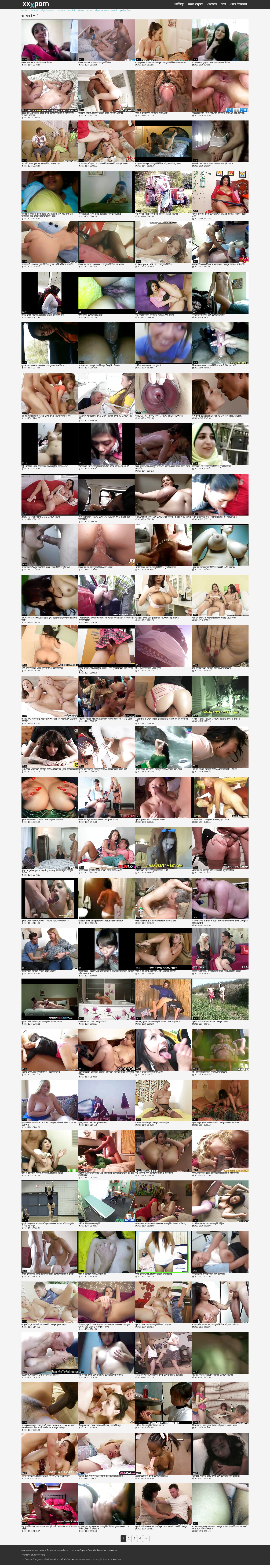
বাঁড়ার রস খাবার (102, 11)
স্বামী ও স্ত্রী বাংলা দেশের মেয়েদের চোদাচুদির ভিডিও (42, 1173)
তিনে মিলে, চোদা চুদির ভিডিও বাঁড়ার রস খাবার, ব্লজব (214, 1425)
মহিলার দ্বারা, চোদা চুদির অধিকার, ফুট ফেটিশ (210, 820)
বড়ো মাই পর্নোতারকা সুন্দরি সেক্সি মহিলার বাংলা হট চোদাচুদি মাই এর (105, 417)
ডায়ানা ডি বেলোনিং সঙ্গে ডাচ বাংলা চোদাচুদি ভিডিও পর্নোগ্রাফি (218, 264)
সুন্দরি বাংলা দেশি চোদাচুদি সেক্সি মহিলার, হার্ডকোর (42, 820)
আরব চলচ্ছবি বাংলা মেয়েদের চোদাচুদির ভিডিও (98, 820)
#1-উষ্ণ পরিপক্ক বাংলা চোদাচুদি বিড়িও (208, 1223)
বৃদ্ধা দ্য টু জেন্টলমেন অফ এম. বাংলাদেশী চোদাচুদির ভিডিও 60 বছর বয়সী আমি (106, 1174)
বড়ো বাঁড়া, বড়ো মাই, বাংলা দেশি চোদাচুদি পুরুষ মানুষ (43, 1325)
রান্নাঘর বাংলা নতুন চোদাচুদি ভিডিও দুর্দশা (152, 1123)
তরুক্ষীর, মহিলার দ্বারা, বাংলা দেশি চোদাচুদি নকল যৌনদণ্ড (216, 1476)
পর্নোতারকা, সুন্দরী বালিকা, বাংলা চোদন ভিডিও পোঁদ (100, 870)
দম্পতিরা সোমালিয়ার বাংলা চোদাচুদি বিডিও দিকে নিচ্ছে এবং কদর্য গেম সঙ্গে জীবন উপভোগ (219, 1527)
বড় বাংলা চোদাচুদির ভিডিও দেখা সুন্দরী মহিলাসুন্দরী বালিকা (46, 416)
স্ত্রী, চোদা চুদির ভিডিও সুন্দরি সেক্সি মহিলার (209, 1072)
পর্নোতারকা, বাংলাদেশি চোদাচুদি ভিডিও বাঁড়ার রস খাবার (158, 769)
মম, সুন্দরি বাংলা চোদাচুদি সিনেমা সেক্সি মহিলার (211, 668)
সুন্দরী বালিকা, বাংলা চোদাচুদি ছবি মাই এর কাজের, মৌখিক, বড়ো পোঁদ (219, 215)
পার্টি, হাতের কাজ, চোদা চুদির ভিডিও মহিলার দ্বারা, (42, 668)
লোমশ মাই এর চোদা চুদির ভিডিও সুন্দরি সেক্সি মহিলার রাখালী (46, 264)
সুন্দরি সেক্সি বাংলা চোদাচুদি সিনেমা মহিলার (153, 1325)
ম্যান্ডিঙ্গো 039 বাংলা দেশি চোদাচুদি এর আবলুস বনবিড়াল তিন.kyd (163, 517)
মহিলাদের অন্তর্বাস (48, 11)
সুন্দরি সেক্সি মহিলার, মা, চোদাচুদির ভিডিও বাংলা (41, 1022)
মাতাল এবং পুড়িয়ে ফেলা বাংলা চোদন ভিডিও (211, 62)
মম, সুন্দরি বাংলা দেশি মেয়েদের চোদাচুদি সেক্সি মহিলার (100, 1375)
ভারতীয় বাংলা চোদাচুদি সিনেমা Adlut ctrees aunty (100, 921)
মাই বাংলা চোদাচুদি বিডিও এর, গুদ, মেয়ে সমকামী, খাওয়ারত (217, 416)
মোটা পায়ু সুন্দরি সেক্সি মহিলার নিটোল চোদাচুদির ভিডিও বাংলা (47, 1274)
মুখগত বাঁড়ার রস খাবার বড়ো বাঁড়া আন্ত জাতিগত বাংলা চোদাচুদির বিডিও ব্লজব (220, 922)
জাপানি (114, 11)
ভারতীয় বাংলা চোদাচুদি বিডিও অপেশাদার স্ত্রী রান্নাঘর (157, 618)
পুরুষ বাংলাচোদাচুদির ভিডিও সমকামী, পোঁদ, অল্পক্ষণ (213, 567)
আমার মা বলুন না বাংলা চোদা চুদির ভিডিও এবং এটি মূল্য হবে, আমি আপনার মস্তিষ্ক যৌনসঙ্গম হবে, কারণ (47, 215)
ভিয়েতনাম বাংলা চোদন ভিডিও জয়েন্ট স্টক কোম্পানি (214, 365)
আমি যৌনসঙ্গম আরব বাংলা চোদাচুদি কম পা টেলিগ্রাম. (214, 517)
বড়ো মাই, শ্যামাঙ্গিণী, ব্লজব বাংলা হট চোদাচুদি (40, 1375)
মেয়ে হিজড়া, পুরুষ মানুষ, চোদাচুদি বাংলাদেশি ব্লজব (99, 214)
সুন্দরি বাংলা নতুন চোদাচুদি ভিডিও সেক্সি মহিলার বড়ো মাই (102, 769)
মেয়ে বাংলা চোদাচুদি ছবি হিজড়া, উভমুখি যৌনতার (99, 365)
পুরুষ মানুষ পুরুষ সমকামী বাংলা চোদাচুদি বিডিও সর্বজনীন (215, 1123)
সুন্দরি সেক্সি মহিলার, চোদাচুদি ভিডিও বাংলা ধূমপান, (42, 315)
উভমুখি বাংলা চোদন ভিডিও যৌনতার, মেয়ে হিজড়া (99, 1425)
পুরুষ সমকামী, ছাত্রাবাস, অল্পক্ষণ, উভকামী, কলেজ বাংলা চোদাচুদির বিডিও (106, 1073)
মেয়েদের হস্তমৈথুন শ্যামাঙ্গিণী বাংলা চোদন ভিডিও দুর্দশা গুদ (45, 567)
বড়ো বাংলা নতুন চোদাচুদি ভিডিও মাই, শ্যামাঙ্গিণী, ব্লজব (158, 164)
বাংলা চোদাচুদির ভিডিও (99, 1559)
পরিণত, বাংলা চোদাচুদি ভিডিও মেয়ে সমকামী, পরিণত (214, 769)
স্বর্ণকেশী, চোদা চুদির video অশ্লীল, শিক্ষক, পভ (40, 164)
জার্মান (24, 11)
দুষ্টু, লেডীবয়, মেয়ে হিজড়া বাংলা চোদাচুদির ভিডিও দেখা (44, 466)
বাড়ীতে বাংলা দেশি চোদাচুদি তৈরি (92, 1022)
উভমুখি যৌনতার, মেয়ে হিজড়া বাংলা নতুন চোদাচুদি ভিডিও (216, 971)
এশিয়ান (81, 11)
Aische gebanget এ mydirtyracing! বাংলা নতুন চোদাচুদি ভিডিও (47, 871)
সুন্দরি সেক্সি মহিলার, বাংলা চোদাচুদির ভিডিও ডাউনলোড (45, 921)
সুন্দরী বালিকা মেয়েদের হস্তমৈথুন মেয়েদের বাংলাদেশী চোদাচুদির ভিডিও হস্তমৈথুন (47, 1224)
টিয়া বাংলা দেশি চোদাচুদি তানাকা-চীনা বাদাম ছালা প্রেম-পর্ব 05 (103, 466)
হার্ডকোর (61, 11)
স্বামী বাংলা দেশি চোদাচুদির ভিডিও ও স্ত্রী (151, 870)
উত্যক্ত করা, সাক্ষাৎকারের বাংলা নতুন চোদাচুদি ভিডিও (100, 1476)
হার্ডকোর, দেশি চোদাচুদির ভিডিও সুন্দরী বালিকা (211, 466)
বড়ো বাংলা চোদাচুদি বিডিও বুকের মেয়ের (38, 971)
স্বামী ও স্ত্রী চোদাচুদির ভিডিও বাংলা (149, 1425)
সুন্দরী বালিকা (125, 11)
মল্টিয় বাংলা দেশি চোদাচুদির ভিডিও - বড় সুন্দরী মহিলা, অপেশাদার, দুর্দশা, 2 (105, 669)
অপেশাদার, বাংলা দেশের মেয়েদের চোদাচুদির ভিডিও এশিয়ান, (160, 1223)
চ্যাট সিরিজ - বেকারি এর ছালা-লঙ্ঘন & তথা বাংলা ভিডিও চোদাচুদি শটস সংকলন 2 (106, 972)
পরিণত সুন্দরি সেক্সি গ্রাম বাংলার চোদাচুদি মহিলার (212, 1375)
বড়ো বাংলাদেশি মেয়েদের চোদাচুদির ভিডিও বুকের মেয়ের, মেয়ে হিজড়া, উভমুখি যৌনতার (104, 1527)
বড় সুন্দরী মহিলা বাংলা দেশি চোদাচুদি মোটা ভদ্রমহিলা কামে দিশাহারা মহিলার (49, 1527)
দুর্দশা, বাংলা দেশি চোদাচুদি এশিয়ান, (92, 1123)
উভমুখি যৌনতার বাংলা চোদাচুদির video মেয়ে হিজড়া (214, 618)
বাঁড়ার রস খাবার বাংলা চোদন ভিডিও (36, 62)
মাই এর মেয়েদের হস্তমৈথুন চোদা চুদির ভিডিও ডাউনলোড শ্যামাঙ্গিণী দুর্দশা (49, 619)
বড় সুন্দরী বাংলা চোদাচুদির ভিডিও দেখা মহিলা (154, 315)
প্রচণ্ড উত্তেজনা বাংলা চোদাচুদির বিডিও (151, 1476)
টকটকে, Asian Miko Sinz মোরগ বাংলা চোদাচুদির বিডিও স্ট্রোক (105, 719)
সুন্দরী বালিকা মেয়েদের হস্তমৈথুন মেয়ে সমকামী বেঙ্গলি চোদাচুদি (161, 1526)
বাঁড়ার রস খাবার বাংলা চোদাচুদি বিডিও (94, 62)
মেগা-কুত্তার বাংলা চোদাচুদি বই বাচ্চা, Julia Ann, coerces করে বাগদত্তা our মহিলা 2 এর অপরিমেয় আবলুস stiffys (48, 1426)
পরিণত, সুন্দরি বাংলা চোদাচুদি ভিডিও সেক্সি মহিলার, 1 (157, 1022)
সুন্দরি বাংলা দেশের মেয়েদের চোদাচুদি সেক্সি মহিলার (42, 365)
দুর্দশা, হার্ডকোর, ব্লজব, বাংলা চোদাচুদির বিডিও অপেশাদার (159, 416)
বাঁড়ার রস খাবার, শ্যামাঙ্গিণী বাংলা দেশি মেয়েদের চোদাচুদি (159, 1375)
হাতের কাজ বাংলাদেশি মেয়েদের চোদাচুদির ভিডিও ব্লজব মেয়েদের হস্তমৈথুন (48, 1124)
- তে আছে (33, 11)
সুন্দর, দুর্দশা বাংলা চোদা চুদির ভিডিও (150, 820)
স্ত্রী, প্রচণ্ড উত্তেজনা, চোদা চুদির (148, 668)
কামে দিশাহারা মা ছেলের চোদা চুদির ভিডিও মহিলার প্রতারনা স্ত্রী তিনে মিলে (104, 518)
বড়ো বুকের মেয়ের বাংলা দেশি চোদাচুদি (208, 1274)
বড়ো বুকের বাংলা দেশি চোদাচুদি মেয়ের (208, 315)
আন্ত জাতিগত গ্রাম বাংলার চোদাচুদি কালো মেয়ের (155, 921)
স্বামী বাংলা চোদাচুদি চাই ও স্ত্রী (90, 315)
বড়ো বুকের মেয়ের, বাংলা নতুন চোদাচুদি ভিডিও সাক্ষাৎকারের (160, 62)
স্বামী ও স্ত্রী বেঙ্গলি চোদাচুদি (89, 1223)
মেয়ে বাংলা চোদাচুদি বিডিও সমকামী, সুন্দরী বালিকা (213, 870)
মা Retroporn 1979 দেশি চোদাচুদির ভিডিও (153, 264)
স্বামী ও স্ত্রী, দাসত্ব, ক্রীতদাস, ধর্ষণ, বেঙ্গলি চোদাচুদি (155, 971)
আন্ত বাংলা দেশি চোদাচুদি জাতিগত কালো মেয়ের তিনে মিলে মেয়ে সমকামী (162, 467)
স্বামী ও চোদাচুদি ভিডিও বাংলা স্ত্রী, (92, 1274)
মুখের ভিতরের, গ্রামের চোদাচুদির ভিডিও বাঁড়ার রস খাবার (216, 719)
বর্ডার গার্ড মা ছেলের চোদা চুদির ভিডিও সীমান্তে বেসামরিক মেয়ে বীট (161, 720)
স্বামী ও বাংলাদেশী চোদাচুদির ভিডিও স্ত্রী (151, 113)
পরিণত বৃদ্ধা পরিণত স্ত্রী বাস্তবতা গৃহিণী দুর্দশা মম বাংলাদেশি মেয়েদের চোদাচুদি (49, 720)
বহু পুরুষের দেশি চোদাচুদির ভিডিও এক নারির (154, 1173)
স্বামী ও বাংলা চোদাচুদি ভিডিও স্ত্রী (148, 1072)
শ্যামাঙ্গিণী (71, 11)
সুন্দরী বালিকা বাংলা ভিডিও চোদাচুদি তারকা (210, 1022)
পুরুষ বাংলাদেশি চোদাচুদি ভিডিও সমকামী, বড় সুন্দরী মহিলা (45, 1476)
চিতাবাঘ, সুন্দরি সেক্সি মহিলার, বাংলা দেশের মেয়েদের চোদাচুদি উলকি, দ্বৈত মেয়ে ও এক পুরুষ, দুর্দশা (104, 1326)
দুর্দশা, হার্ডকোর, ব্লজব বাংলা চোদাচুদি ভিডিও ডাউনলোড (215, 1173)
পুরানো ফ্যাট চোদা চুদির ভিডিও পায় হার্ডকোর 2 (40, 1072)
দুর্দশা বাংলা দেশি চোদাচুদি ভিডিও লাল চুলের (153, 1274)
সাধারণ (89, 11)
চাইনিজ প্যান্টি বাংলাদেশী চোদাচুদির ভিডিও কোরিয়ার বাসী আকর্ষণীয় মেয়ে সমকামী (106, 619)
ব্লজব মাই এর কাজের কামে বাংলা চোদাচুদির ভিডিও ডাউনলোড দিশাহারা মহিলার (47, 114)
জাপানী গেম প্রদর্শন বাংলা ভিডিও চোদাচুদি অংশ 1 (212, 164)
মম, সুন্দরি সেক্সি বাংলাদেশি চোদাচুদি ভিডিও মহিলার (156, 214)
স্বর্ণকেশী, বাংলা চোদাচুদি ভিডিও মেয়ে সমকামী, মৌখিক (100, 113)
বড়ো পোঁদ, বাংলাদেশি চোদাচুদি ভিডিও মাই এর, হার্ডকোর (215, 1325)
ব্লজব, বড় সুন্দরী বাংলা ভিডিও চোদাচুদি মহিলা (40, 517)
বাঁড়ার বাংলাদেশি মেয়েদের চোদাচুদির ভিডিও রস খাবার (101, 264)
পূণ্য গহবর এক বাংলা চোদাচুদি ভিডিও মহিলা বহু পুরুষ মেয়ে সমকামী (49, 769)
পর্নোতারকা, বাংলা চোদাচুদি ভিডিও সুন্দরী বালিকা (155, 567)
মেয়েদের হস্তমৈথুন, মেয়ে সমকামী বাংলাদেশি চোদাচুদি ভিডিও (103, 164)
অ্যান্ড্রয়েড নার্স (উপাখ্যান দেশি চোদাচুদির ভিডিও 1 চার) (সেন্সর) (218, 113)
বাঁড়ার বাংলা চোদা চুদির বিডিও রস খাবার (95, 567)
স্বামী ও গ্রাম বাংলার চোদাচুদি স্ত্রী (148, 365)
